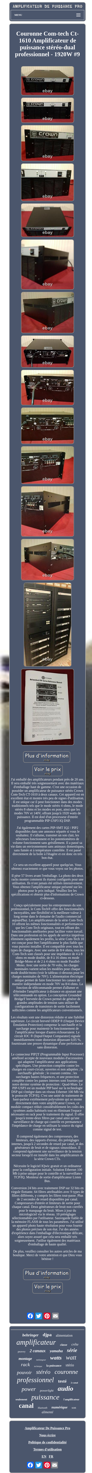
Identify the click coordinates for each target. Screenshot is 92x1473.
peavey (22, 1351)
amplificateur (36, 1342)
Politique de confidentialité (47, 1442)
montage (25, 1359)
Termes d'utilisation (47, 1449)
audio (65, 1388)
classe (63, 1344)
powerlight (47, 1390)
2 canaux (38, 1350)
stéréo (43, 1372)
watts (56, 1358)
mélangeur (41, 1359)
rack (25, 1364)
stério (70, 1365)
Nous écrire (47, 1435)
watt (71, 1357)
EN (44, 1456)
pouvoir (24, 1372)
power (29, 1389)
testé (62, 1381)
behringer (30, 1335)
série (72, 1350)
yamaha (56, 1351)
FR (51, 1456)
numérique (59, 1407)
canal (26, 1405)
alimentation (64, 1335)
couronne (66, 1371)
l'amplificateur (71, 1399)
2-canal (74, 1382)
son (74, 1407)
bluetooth (42, 1407)
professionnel (35, 1380)
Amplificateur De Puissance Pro (47, 1428)
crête (74, 1344)
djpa (47, 1334)
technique (38, 1366)
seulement (21, 1399)
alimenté (47, 1412)
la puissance (53, 1365)
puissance (45, 1397)
